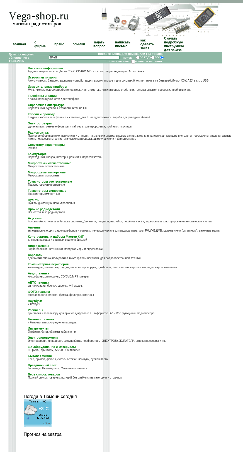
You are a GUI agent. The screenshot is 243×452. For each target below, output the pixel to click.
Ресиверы (35, 310)
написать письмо (122, 44)
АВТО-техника (38, 282)
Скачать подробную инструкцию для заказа (174, 44)
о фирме (40, 44)
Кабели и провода (41, 114)
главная (19, 44)
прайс (59, 44)
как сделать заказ (147, 44)
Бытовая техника (41, 319)
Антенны (35, 227)
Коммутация (37, 154)
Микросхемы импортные (46, 172)
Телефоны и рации (42, 95)
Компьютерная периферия (48, 264)
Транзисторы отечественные (50, 181)
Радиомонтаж (38, 132)
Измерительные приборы (47, 86)
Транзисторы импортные (47, 190)
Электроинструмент (43, 337)
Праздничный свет (42, 365)
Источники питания (42, 77)
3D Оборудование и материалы (52, 346)
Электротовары (40, 123)
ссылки (78, 44)
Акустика (35, 218)
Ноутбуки (35, 301)
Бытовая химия (40, 356)
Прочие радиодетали (44, 209)
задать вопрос (99, 44)
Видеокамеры (38, 245)
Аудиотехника (38, 273)
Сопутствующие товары (46, 144)
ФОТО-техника (39, 291)
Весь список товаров (44, 374)
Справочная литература (46, 105)
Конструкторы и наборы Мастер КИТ (56, 236)
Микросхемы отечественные (49, 163)
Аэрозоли (35, 255)
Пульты (33, 200)
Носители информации (45, 68)
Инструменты (38, 328)
